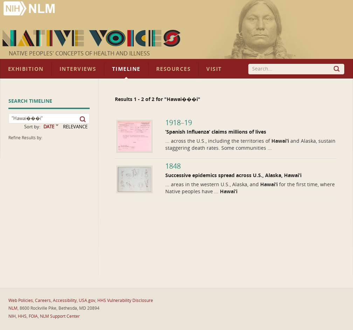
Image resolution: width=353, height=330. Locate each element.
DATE (48, 126)
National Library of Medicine (30, 9)
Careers (43, 300)
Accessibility (65, 300)
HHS (22, 316)
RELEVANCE (75, 126)
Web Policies (20, 300)
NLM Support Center (60, 316)
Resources (173, 69)
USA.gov (87, 300)
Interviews (78, 69)
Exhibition (26, 69)
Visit (214, 69)
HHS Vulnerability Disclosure (125, 300)
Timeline (126, 69)
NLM (13, 308)
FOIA (33, 316)
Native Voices (92, 38)
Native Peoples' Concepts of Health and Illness (79, 53)
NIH (12, 316)
